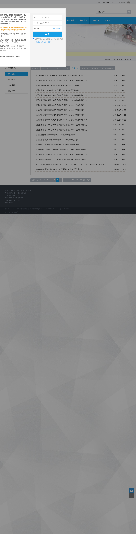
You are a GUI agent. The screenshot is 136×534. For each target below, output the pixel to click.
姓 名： (37, 17)
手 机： (37, 23)
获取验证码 (56, 28)
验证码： (37, 28)
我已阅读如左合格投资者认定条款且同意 (49, 39)
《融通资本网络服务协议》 (43, 42)
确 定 (47, 34)
